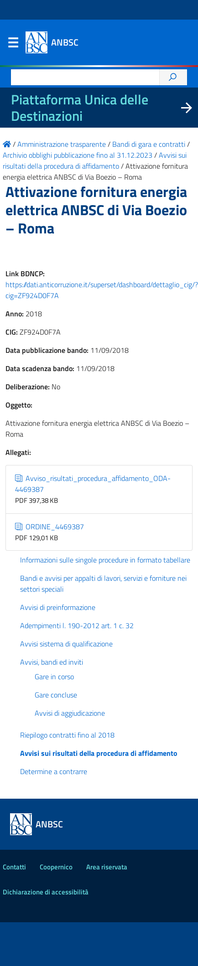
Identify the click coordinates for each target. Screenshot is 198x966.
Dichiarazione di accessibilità (46, 892)
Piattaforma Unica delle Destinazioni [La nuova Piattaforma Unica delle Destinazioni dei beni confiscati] (79, 107)
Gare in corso (54, 676)
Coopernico (56, 867)
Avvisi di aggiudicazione (70, 713)
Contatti (14, 867)
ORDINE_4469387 (49, 526)
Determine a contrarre (53, 771)
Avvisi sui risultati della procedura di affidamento (98, 753)
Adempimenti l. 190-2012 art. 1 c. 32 (77, 625)
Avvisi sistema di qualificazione (66, 643)
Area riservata (106, 867)
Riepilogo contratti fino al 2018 (67, 734)
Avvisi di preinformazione (57, 607)
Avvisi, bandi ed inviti (51, 661)
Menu (12, 44)
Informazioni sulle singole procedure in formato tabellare (105, 559)
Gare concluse (56, 694)
